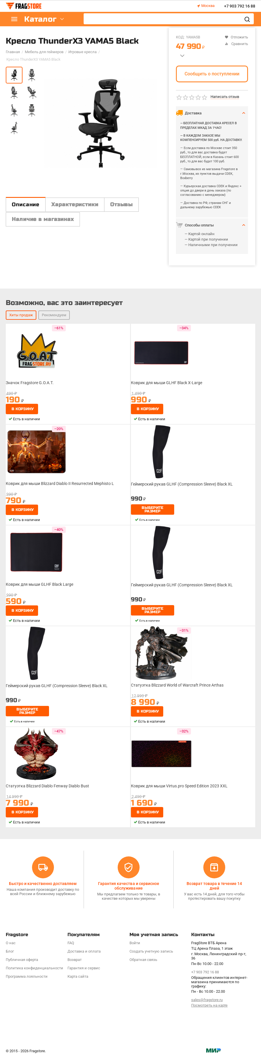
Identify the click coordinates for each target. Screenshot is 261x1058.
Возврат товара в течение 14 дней (214, 885)
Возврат (74, 959)
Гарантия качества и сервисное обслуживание (128, 885)
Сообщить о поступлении (212, 74)
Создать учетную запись (151, 951)
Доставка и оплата (84, 951)
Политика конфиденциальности (34, 968)
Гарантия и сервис (83, 968)
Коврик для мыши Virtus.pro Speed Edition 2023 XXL (179, 786)
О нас (11, 943)
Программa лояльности (27, 976)
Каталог (40, 19)
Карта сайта (77, 976)
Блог (10, 951)
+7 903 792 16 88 (239, 6)
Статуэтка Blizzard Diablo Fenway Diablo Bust (47, 786)
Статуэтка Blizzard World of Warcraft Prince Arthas (177, 685)
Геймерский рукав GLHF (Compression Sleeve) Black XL (182, 484)
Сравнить (236, 44)
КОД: (180, 37)
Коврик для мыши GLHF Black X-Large (166, 382)
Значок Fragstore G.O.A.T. (30, 382)
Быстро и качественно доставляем (43, 883)
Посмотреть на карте (209, 1005)
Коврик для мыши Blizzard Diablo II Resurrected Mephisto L (60, 483)
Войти (134, 943)
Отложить (236, 37)
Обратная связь (143, 959)
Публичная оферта (22, 959)
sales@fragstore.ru (207, 1000)
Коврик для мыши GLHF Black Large (39, 584)
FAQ (70, 943)
